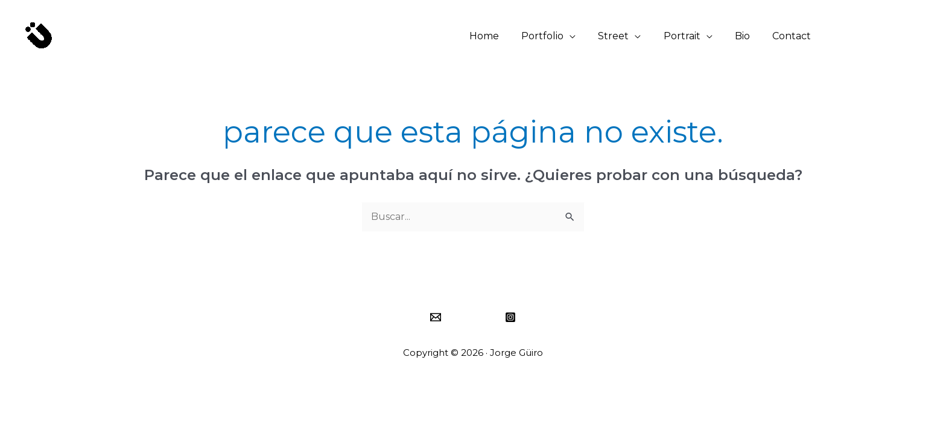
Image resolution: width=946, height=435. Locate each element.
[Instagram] (510, 317)
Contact (793, 36)
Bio (747, 36)
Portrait (689, 36)
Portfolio (557, 36)
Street (624, 36)
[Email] (435, 317)
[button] (884, 36)
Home (501, 36)
